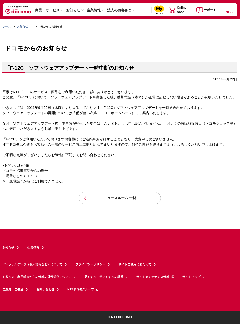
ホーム (6, 26)
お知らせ (73, 10)
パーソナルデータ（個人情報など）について (32, 264)
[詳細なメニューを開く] (229, 10)
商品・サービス (47, 10)
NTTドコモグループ (84, 289)
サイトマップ (191, 277)
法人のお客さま (119, 10)
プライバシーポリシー (91, 264)
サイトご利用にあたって (135, 264)
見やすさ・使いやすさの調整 (104, 277)
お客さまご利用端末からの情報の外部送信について (37, 277)
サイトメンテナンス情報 (155, 277)
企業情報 (94, 10)
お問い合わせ (45, 289)
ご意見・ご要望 (13, 289)
